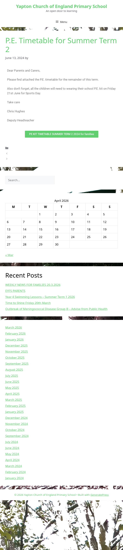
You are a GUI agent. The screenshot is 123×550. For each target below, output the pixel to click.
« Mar (9, 255)
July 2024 (11, 442)
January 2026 (14, 339)
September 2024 (16, 436)
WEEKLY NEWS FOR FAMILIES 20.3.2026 (32, 285)
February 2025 (15, 406)
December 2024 (16, 418)
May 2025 (12, 388)
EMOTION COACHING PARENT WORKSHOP (40, 153)
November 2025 (16, 351)
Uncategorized (20, 148)
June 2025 (12, 382)
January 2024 (14, 478)
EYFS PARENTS (15, 291)
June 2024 (12, 448)
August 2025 (14, 370)
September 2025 (16, 364)
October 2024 (14, 430)
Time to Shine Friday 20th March (28, 303)
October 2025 (14, 358)
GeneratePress (100, 495)
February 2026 (15, 333)
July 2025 (11, 376)
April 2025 (12, 394)
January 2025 (14, 412)
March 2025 (13, 400)
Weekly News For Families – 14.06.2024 (37, 159)
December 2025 (16, 345)
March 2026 (13, 327)
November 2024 (16, 424)
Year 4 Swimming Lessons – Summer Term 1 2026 (40, 297)
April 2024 (12, 460)
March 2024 (13, 466)
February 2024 (15, 472)
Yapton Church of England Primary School (61, 6)
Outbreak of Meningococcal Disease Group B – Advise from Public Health (56, 309)
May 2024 (12, 454)
